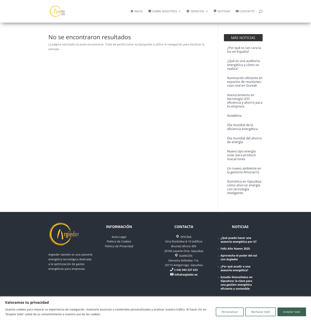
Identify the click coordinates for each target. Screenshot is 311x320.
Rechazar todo (260, 312)
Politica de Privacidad (119, 246)
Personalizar (230, 312)
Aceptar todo (291, 312)
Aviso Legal (119, 237)
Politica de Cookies (119, 241)
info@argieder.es (186, 274)
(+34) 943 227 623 (186, 270)
